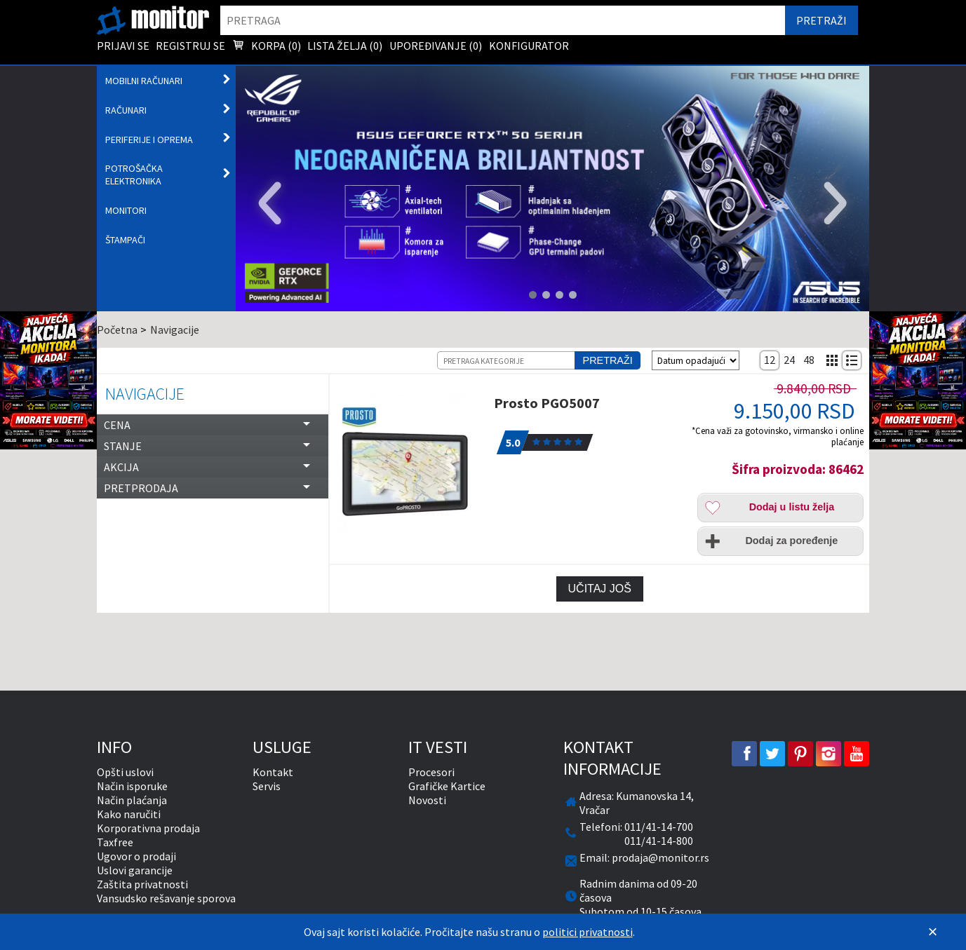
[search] (503, 20)
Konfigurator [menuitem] (529, 46)
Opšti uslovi (125, 772)
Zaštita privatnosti (142, 884)
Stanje (123, 446)
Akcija (121, 467)
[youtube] (856, 753)
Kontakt (273, 772)
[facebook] (744, 753)
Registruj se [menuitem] (190, 46)
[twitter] (772, 753)
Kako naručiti (129, 814)
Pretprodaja (141, 488)
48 (808, 360)
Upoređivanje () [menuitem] (435, 46)
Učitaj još (599, 589)
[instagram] (828, 753)
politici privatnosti (587, 932)
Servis (267, 786)
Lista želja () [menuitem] (344, 46)
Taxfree (115, 842)
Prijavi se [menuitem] (123, 46)
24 (789, 360)
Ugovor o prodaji (136, 856)
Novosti (427, 800)
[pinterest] (800, 753)
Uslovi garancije (135, 870)
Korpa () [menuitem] (266, 47)
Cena (117, 425)
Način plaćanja (132, 800)
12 (769, 360)
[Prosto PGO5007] (409, 464)
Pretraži (608, 360)
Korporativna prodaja (148, 828)
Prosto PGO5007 (547, 403)
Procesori (431, 772)
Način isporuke (132, 786)
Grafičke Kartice (446, 786)
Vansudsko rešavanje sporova (166, 898)
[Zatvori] (932, 931)
